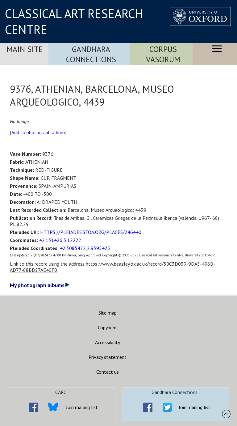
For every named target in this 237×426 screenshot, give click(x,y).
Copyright (107, 327)
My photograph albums (39, 285)
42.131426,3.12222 (60, 240)
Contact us (107, 372)
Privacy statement (108, 357)
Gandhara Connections (91, 54)
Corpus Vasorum (163, 54)
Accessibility (107, 342)
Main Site (24, 49)
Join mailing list (82, 407)
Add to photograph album (38, 132)
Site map (107, 313)
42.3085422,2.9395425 (85, 248)
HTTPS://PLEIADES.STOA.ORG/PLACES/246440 (90, 232)
